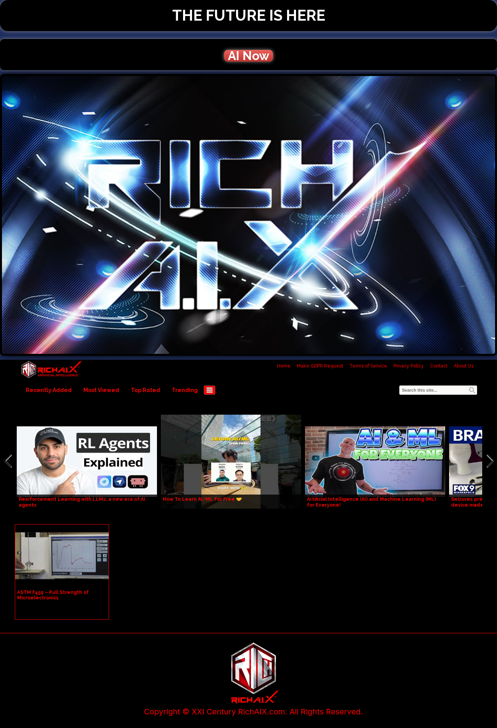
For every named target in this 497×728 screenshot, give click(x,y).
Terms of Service (368, 366)
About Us (464, 366)
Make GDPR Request (320, 366)
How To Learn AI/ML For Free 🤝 (202, 499)
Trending (185, 390)
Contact (439, 366)
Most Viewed (101, 390)
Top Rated (145, 390)
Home (284, 366)
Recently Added (49, 390)
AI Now (248, 56)
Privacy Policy (408, 366)
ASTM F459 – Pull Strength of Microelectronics (53, 595)
